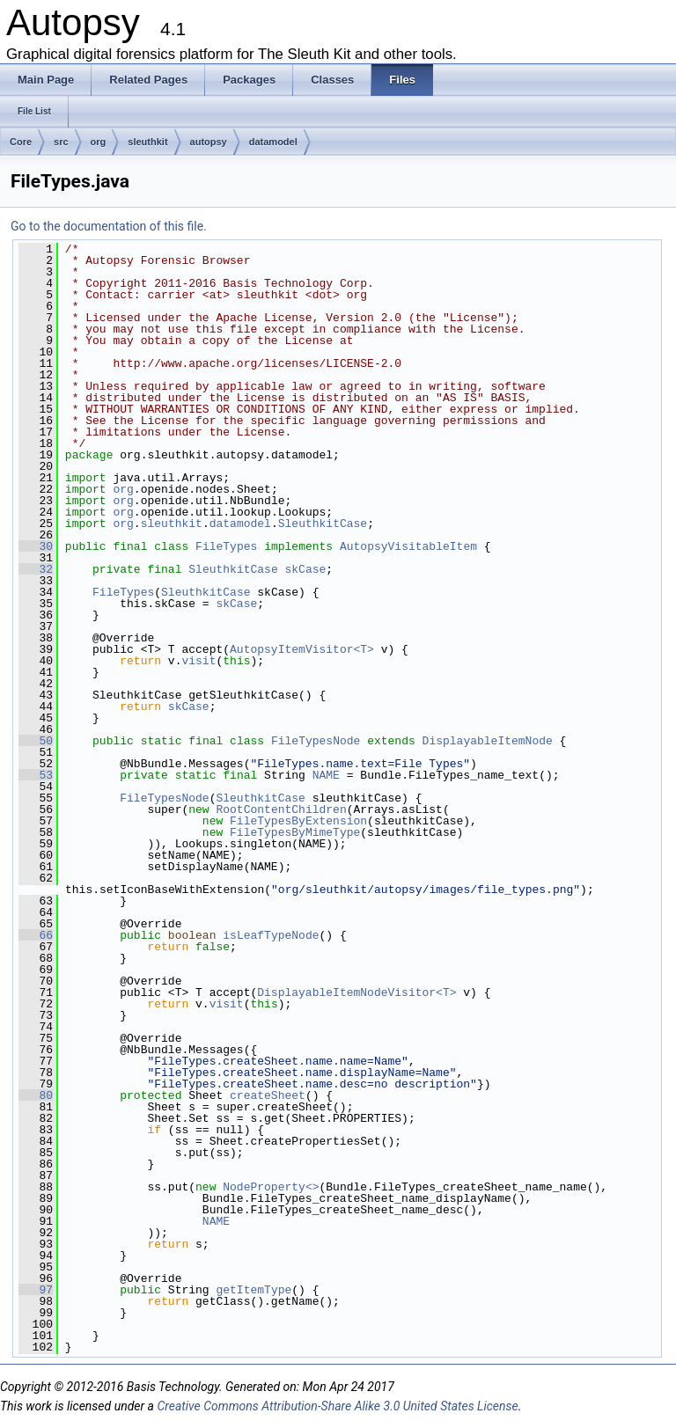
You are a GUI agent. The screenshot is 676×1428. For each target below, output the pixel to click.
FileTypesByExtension (298, 821)
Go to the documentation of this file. (109, 226)
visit (198, 661)
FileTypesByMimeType (295, 832)
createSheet (267, 1095)
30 (35, 546)
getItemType (253, 1290)
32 (35, 569)
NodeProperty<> (271, 1187)
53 (35, 775)
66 (35, 935)
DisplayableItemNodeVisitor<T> (356, 992)
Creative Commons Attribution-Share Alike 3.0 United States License (337, 1406)
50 (35, 741)
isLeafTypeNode (271, 935)
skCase (306, 569)
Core (21, 141)
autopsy (208, 141)
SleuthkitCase (322, 523)
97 (35, 1290)
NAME (326, 775)
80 (35, 1095)
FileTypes (226, 546)
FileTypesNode (315, 741)
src (61, 141)
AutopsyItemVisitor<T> (302, 649)
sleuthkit (147, 141)
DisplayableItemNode (487, 741)
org (99, 141)
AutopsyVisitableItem (408, 546)
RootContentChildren (281, 809)
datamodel (273, 141)
